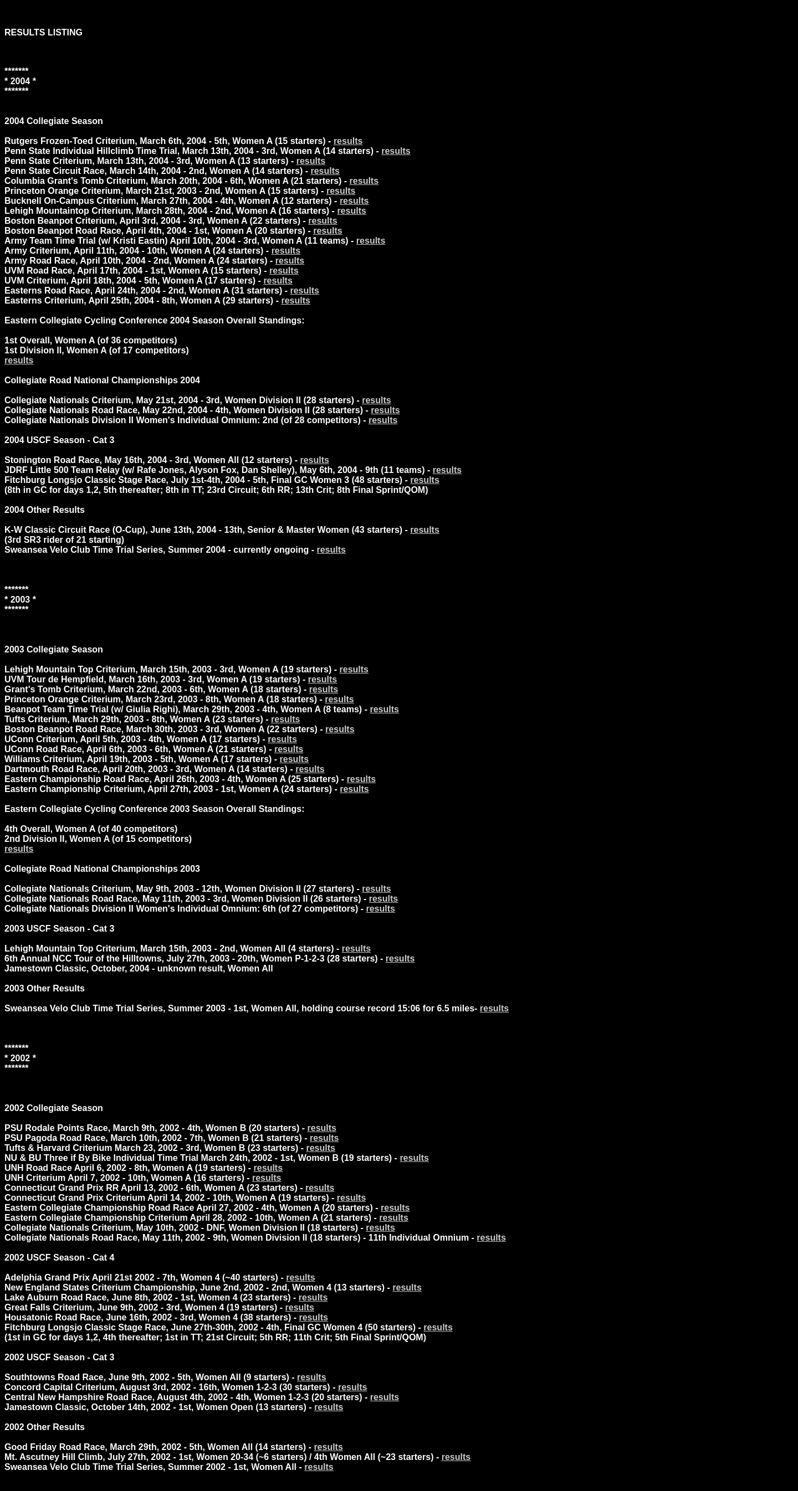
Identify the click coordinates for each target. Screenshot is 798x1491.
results (348, 141)
